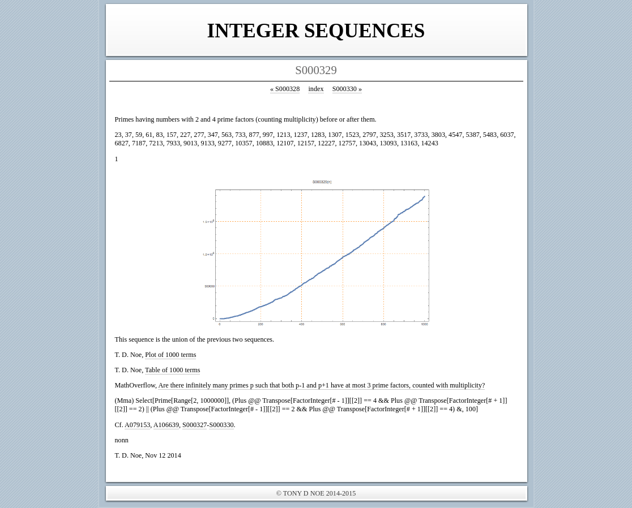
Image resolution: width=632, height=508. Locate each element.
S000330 (347, 89)
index (315, 89)
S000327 (194, 425)
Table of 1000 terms (172, 370)
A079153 (137, 425)
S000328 (285, 89)
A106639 (166, 425)
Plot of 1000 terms (170, 355)
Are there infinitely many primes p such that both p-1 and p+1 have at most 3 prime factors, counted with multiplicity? (321, 385)
